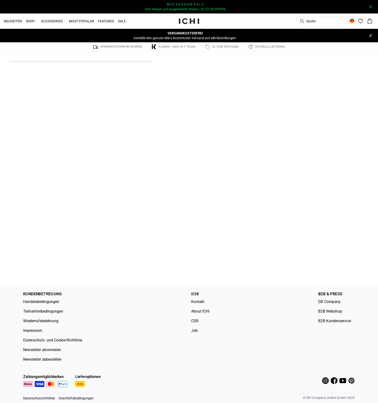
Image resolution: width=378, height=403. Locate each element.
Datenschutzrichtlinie (39, 398)
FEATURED (106, 21)
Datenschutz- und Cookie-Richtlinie (52, 340)
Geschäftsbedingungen (76, 398)
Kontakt (197, 301)
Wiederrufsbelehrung (40, 321)
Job (194, 330)
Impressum (32, 330)
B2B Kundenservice (334, 321)
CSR (194, 321)
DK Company (329, 301)
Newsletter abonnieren (42, 349)
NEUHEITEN (13, 21)
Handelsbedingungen (41, 301)
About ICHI (200, 311)
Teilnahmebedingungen (43, 311)
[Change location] (352, 21)
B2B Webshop (330, 311)
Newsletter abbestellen (42, 359)
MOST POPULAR (81, 21)
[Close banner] (370, 6)
